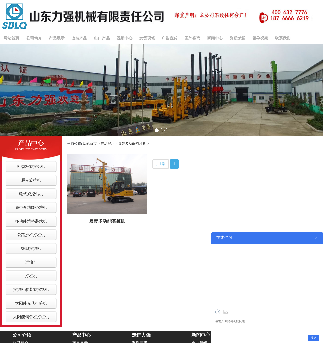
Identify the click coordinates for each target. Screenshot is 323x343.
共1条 (160, 164)
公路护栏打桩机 (31, 235)
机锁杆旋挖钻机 (31, 166)
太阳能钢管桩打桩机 (31, 317)
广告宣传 (170, 38)
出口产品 (102, 38)
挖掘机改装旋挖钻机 (31, 289)
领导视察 (260, 38)
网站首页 (11, 38)
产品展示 (57, 38)
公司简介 (34, 38)
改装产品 (79, 38)
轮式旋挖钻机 (31, 194)
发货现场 (147, 38)
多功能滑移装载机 (31, 221)
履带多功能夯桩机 (31, 207)
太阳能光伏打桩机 (31, 303)
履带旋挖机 (31, 180)
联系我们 (283, 38)
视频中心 (124, 38)
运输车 (31, 262)
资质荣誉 (237, 38)
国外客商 (192, 38)
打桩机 (31, 276)
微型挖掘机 (31, 248)
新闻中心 (215, 38)
